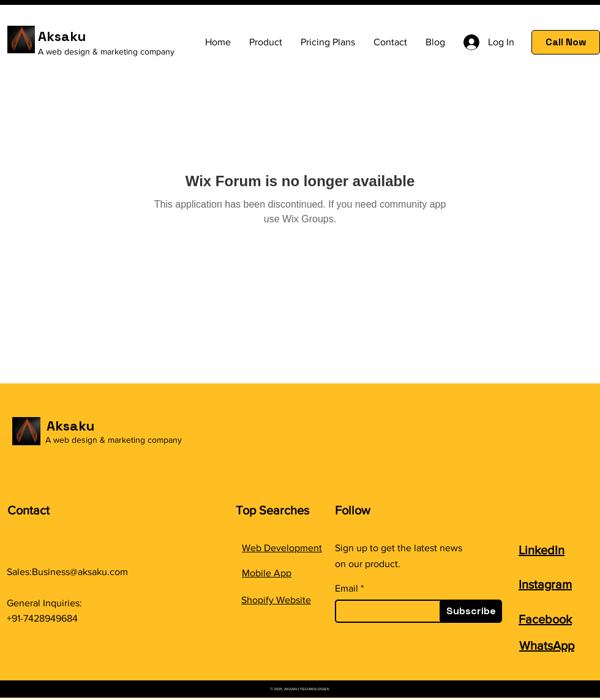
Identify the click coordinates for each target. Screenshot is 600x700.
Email (346, 588)
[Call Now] (565, 42)
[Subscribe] (471, 611)
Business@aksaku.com (80, 571)
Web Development (282, 548)
